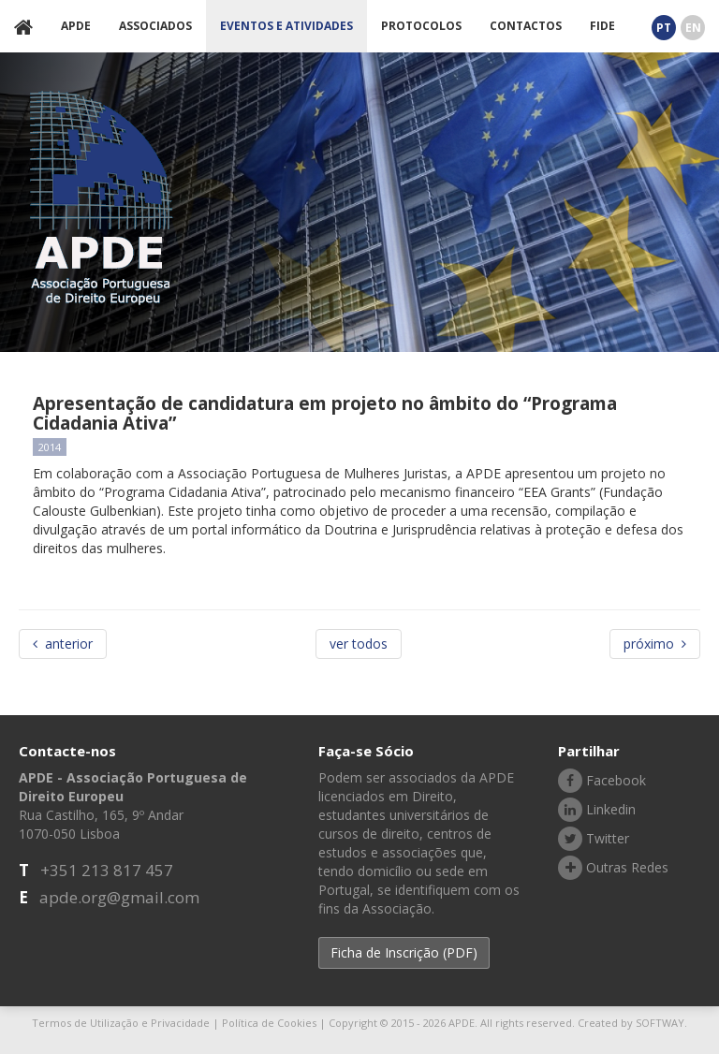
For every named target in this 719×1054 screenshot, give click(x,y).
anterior (63, 643)
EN (693, 28)
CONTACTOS (526, 26)
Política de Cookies (269, 1023)
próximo (655, 643)
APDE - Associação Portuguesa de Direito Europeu (101, 198)
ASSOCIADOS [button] (155, 26)
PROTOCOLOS (421, 26)
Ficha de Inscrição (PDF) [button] (403, 952)
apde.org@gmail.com (119, 897)
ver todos (359, 643)
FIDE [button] (602, 26)
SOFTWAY (660, 1023)
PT (663, 28)
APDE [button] (76, 26)
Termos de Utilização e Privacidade (121, 1023)
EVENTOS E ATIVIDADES (286, 26)
